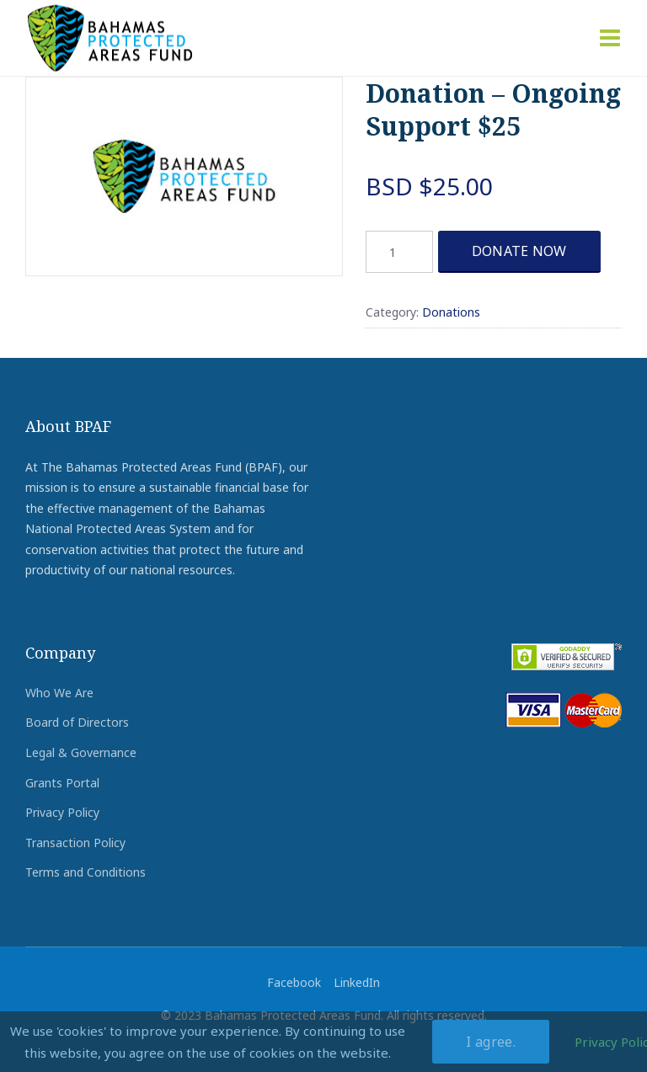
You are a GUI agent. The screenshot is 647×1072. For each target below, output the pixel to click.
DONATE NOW (519, 251)
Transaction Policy (75, 843)
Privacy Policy (62, 812)
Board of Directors (77, 722)
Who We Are (59, 693)
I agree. (491, 1041)
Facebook (294, 982)
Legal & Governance (80, 752)
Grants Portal (62, 783)
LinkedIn (357, 982)
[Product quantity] (399, 252)
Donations (451, 312)
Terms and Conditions (85, 872)
